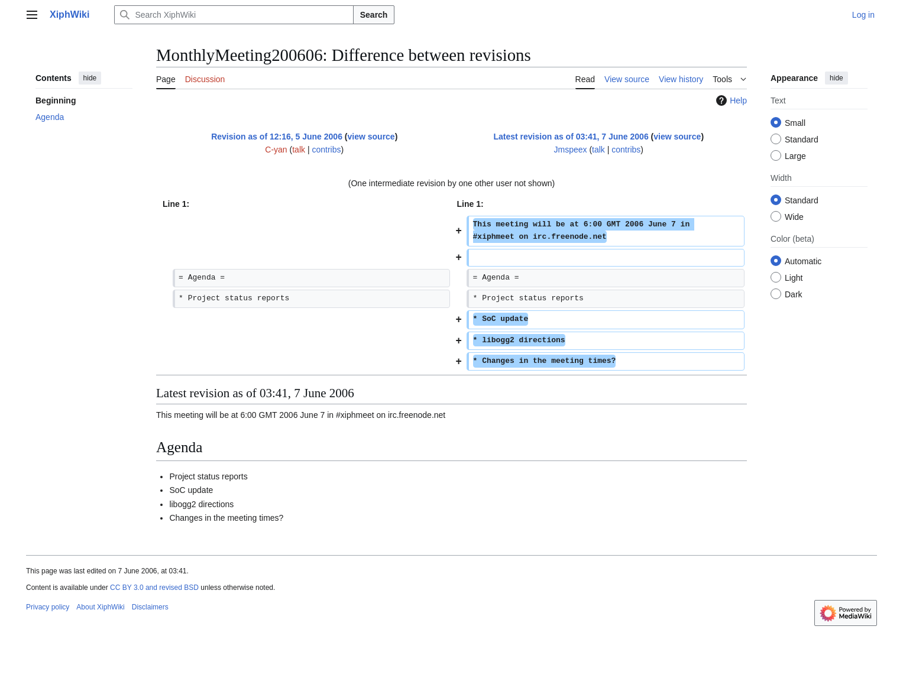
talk (298, 149)
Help (730, 100)
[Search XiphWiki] (233, 14)
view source (371, 136)
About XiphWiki (100, 607)
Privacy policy (47, 607)
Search (374, 15)
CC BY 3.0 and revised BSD (154, 587)
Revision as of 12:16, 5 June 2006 (276, 136)
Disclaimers (150, 607)
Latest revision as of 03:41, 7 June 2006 (570, 136)
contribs (326, 149)
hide (90, 78)
